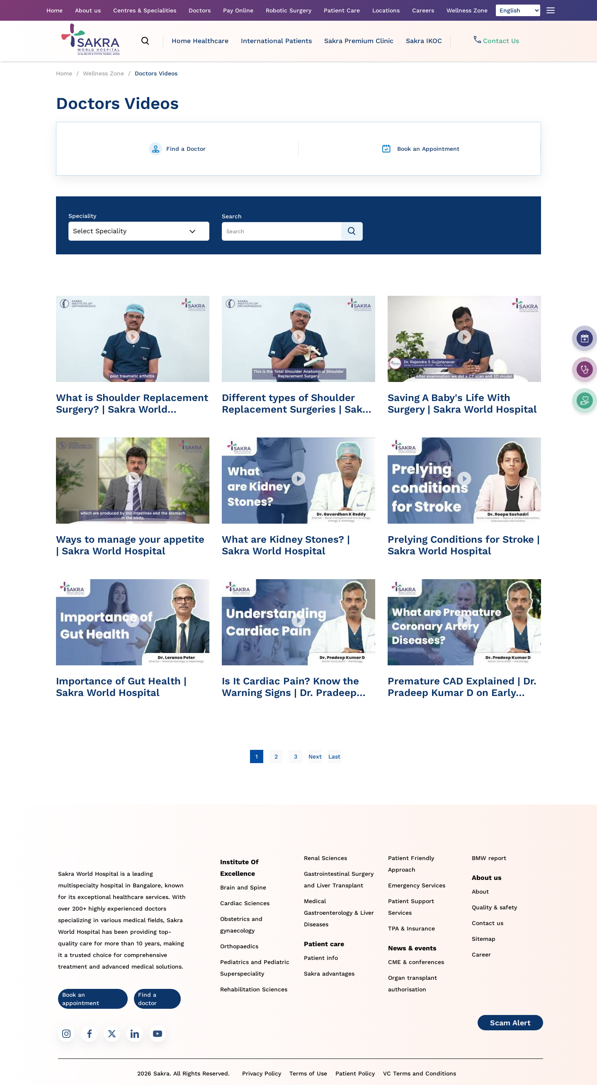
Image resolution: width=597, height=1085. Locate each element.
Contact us (487, 923)
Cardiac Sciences (244, 903)
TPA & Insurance (411, 928)
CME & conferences (416, 962)
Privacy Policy (261, 1073)
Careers (423, 10)
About (480, 891)
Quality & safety (494, 907)
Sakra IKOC (424, 41)
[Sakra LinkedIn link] (134, 1033)
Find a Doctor (186, 148)
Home (54, 10)
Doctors (200, 10)
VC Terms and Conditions (419, 1073)
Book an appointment (80, 998)
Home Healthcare (200, 41)
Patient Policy (355, 1073)
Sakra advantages (329, 973)
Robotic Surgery (288, 10)
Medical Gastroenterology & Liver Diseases (339, 913)
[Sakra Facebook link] (89, 1033)
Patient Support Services (411, 907)
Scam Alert (510, 1022)
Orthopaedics (239, 946)
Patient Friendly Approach (411, 864)
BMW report (489, 858)
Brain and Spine (243, 887)
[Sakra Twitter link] (112, 1033)
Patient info (321, 958)
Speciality (82, 216)
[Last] (334, 756)
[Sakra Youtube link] (157, 1033)
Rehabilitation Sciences (253, 989)
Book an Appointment (428, 148)
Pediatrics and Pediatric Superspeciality (254, 968)
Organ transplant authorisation (412, 983)
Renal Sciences (325, 858)
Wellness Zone (467, 10)
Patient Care (342, 10)
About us (88, 10)
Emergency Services (416, 885)
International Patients (276, 41)
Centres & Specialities (144, 10)
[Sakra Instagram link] (66, 1033)
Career (481, 954)
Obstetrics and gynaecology (241, 925)
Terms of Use (308, 1073)
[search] (145, 41)
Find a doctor (147, 998)
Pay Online (238, 10)
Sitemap (483, 938)
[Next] (315, 756)
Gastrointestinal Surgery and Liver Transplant (339, 879)
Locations (386, 10)
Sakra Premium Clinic (358, 41)
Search (232, 216)
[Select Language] (518, 10)
